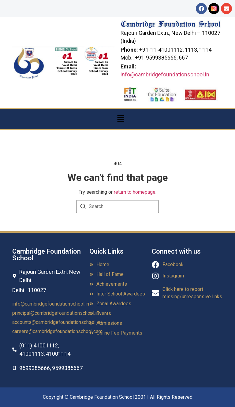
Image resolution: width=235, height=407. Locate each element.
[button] (120, 119)
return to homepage (134, 192)
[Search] (83, 207)
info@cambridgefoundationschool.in (165, 74)
